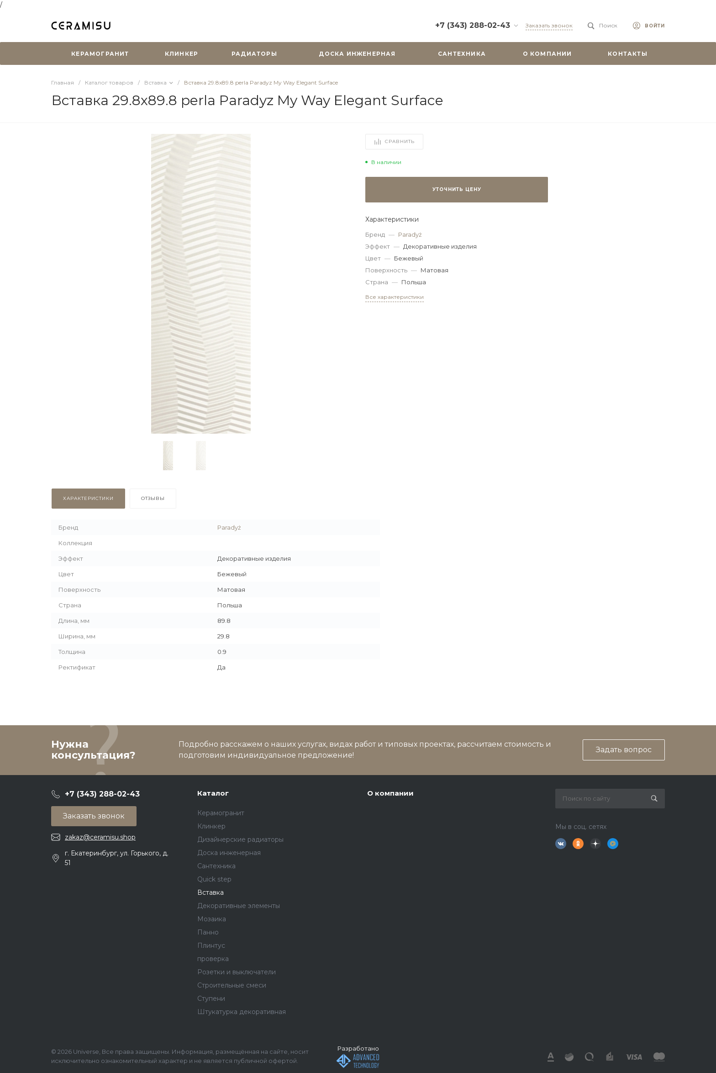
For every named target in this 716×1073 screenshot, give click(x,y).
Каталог (213, 793)
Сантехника (216, 866)
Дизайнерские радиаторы (240, 839)
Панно (208, 932)
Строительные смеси (231, 985)
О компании (390, 793)
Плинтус (211, 945)
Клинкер (211, 826)
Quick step (214, 879)
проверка (213, 959)
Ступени (211, 998)
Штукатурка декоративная (241, 1012)
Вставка (210, 892)
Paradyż (410, 234)
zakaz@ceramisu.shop (100, 837)
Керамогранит (220, 813)
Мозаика (211, 919)
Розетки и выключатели (236, 972)
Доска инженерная (229, 853)
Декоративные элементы (238, 906)
